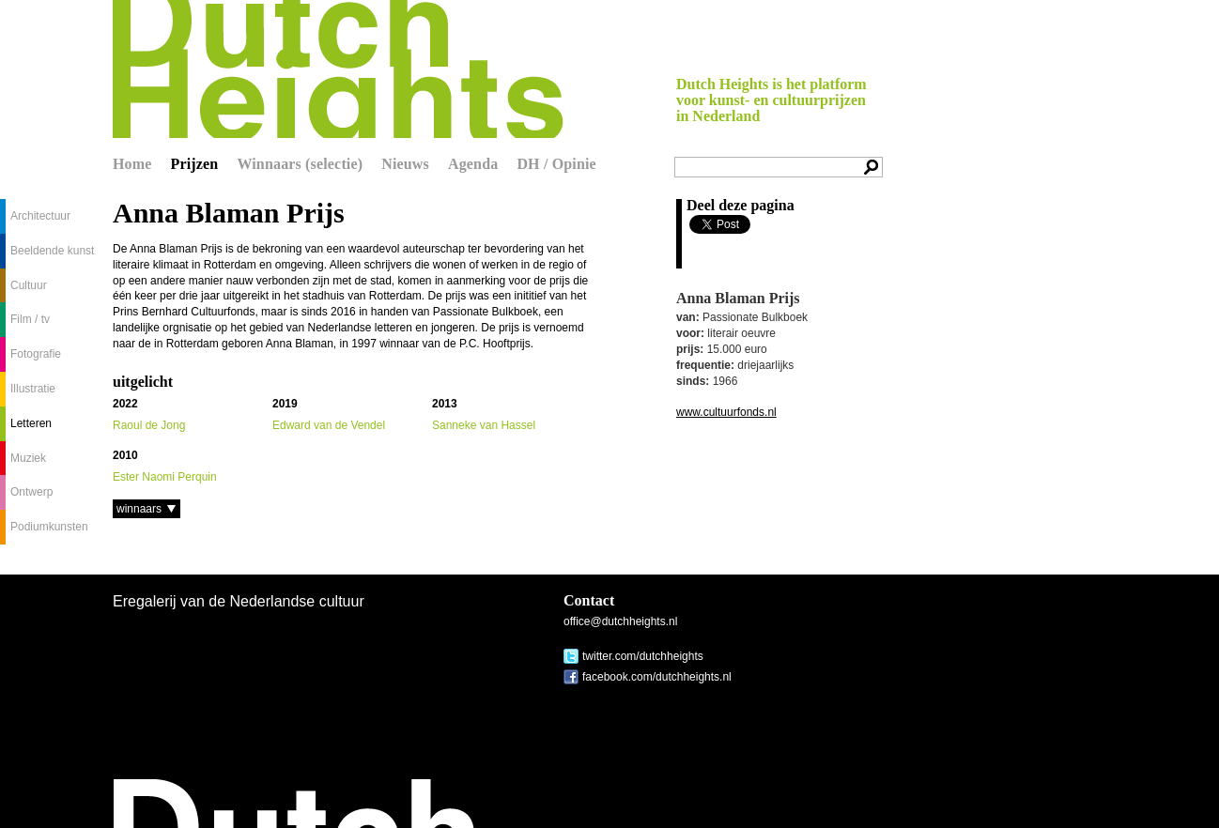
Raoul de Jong (149, 425)
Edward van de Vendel (328, 425)
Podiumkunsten (49, 526)
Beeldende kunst (52, 250)
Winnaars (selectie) (300, 164)
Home (132, 164)
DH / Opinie (556, 164)
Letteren (31, 423)
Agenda (473, 164)
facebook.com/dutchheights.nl (657, 676)
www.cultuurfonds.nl (726, 412)
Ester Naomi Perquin (165, 476)
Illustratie (32, 388)
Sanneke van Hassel (483, 425)
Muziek (28, 458)
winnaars (139, 508)
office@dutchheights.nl (620, 621)
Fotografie (35, 353)
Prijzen (195, 164)
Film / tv (30, 319)
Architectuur (40, 215)
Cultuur (28, 285)
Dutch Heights (338, 69)
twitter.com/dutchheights (642, 656)
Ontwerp (31, 491)
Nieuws (405, 164)
